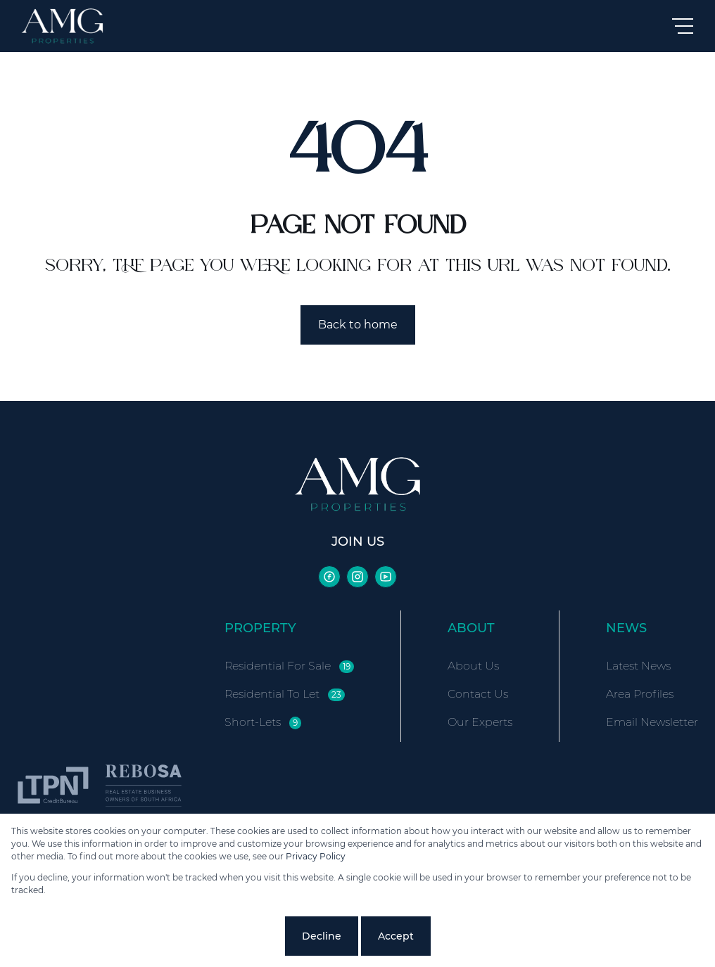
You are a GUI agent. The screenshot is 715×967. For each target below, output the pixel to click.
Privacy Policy (316, 856)
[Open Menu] (682, 26)
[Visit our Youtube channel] (385, 576)
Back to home (358, 324)
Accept (396, 936)
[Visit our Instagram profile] (357, 576)
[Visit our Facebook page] (329, 576)
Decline (321, 936)
